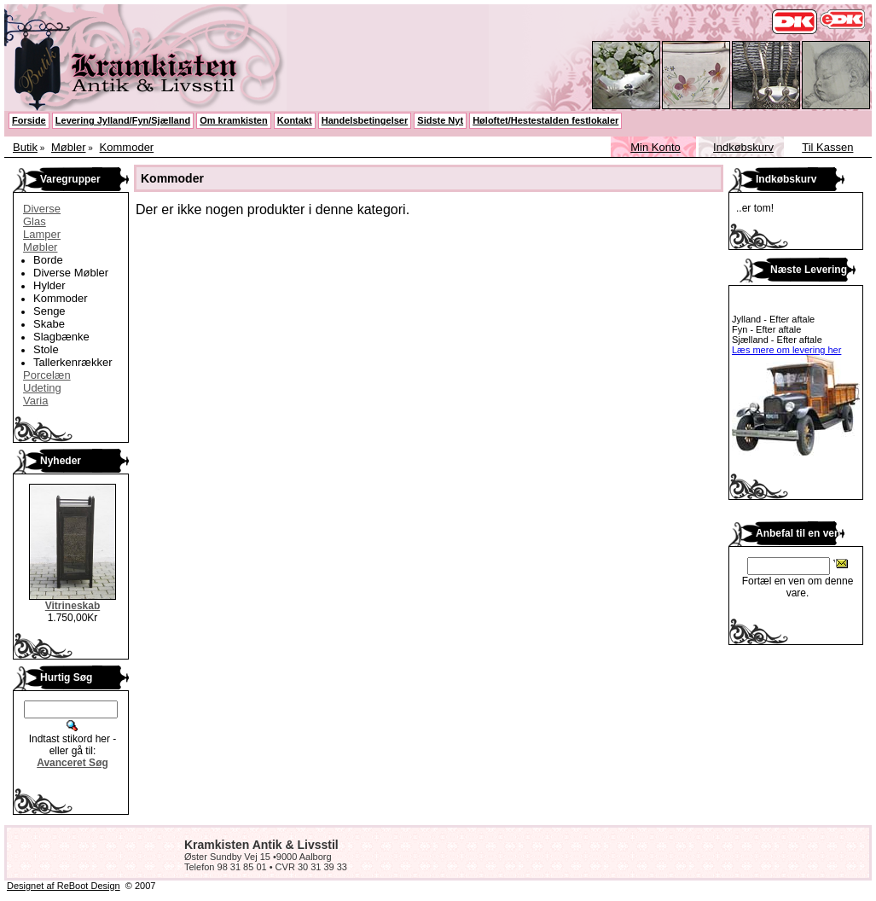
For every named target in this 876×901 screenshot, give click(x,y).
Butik (25, 147)
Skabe (49, 323)
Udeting (42, 387)
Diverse (42, 208)
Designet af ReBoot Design (63, 886)
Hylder (49, 285)
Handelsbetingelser (365, 120)
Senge (49, 311)
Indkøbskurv (743, 147)
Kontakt (294, 120)
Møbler (68, 147)
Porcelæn (47, 375)
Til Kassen (827, 147)
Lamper (42, 234)
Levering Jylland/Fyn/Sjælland (122, 120)
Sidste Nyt (440, 120)
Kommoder (127, 147)
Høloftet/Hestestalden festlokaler (545, 120)
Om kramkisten (233, 120)
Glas (34, 221)
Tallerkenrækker (72, 362)
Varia (35, 400)
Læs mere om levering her (786, 350)
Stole (46, 349)
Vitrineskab (72, 606)
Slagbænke (61, 336)
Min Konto (655, 147)
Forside (29, 120)
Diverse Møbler (70, 272)
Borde (48, 259)
